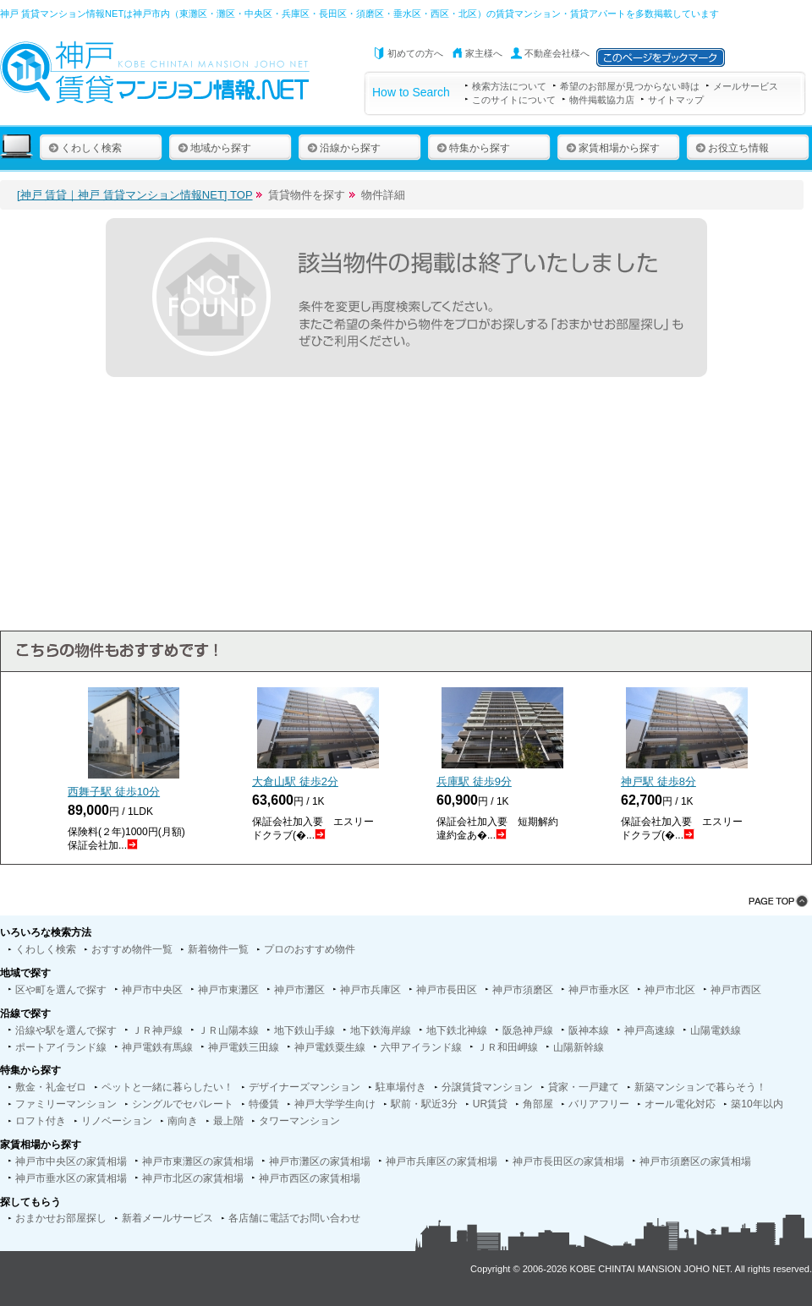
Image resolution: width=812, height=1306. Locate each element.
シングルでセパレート (182, 1104)
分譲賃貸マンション (487, 1087)
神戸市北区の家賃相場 (193, 1178)
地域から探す (214, 148)
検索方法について (509, 86)
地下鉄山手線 (304, 1030)
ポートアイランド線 (61, 1047)
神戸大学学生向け (335, 1104)
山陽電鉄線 (715, 1030)
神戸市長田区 (446, 990)
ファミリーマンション (66, 1104)
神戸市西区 (735, 990)
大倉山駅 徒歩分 (295, 781)
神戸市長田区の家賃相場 (568, 1161)
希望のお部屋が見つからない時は (630, 86)
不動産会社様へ (557, 53)
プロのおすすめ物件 (309, 949)
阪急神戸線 (527, 1030)
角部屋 (538, 1104)
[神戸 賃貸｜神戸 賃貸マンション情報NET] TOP (135, 195)
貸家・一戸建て (583, 1087)
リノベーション (116, 1121)
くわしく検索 (85, 148)
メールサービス (745, 86)
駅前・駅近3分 (424, 1104)
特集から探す (473, 148)
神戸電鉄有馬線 (157, 1047)
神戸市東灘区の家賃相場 (198, 1161)
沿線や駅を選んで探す (66, 1030)
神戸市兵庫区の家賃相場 (441, 1161)
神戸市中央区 (152, 990)
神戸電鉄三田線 (243, 1047)
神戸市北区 (670, 990)
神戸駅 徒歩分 (658, 781)
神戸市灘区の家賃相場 (319, 1161)
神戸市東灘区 (228, 990)
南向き (182, 1121)
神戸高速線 (649, 1030)
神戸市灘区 (299, 990)
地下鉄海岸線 (380, 1030)
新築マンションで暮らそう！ (700, 1087)
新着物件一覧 (218, 949)
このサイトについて (514, 100)
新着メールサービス (167, 1218)
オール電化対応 (680, 1104)
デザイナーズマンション (304, 1087)
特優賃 (264, 1104)
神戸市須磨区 (522, 990)
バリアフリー (598, 1104)
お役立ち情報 (732, 148)
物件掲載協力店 (601, 100)
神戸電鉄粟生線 (329, 1047)
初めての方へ (415, 53)
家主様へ (483, 53)
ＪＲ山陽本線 (228, 1030)
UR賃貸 (490, 1104)
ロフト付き (40, 1121)
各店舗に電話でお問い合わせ (294, 1218)
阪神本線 (588, 1030)
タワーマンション (299, 1121)
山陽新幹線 (578, 1047)
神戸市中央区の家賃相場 (71, 1161)
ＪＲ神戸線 (157, 1030)
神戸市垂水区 (598, 990)
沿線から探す (344, 148)
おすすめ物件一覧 (132, 949)
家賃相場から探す (613, 148)
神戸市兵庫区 (370, 990)
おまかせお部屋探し (61, 1218)
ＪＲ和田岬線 (507, 1047)
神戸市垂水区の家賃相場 (71, 1178)
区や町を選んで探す (61, 990)
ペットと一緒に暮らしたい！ (167, 1087)
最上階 (228, 1121)
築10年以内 (756, 1104)
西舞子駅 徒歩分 (114, 791)
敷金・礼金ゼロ (50, 1087)
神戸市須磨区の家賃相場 (695, 1161)
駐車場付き (401, 1087)
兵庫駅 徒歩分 (474, 781)
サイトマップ (676, 100)
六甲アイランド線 (421, 1047)
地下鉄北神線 (456, 1030)
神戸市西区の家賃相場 (309, 1178)
